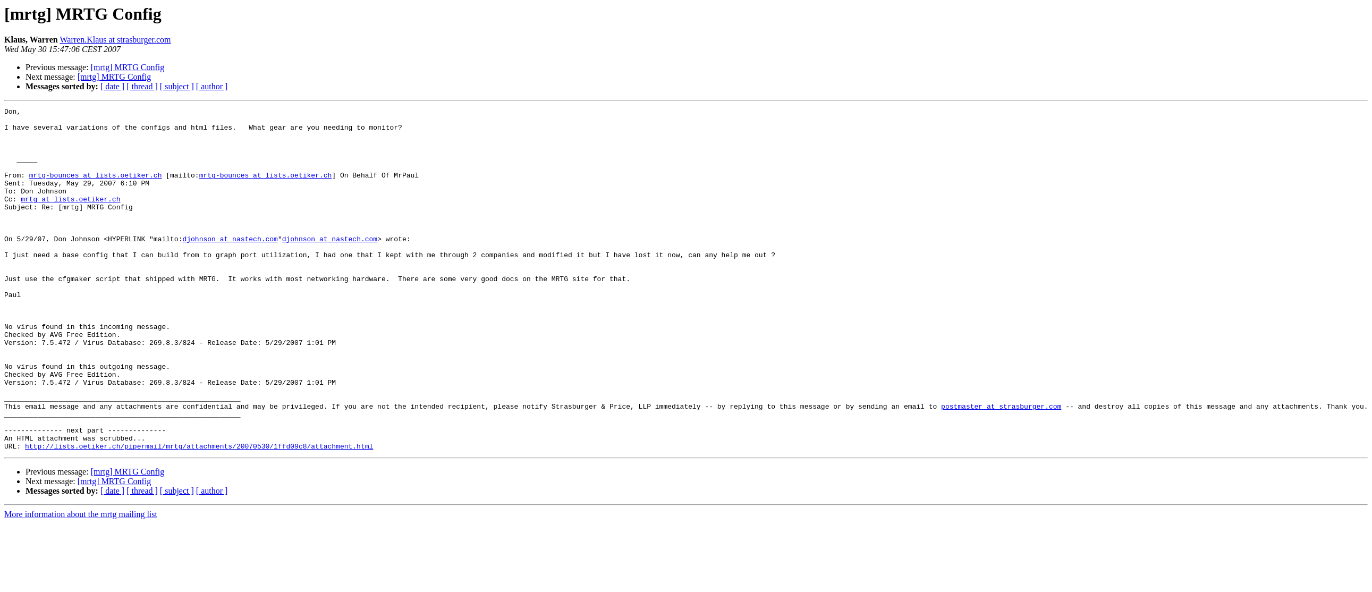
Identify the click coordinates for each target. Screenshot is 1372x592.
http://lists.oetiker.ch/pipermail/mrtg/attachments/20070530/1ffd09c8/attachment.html (199, 514)
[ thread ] (142, 86)
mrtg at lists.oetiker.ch (70, 218)
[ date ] (112, 86)
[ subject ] (177, 86)
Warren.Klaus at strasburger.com (115, 39)
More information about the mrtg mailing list (80, 582)
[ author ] (212, 86)
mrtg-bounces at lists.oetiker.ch (95, 189)
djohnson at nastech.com (229, 265)
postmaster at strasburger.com (1001, 466)
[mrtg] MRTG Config (128, 67)
